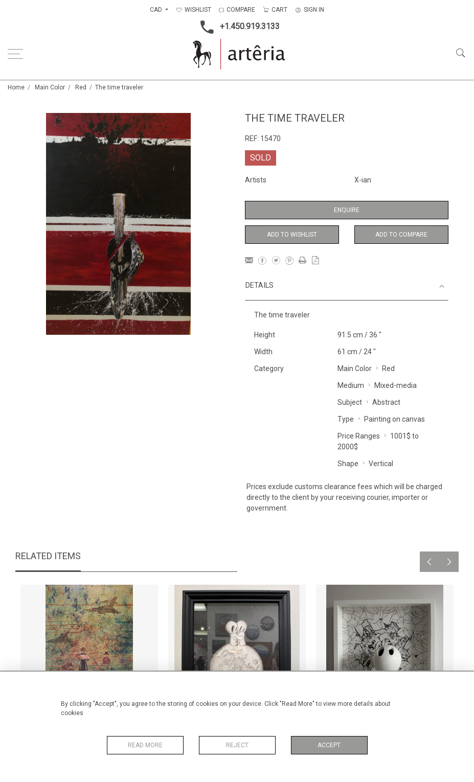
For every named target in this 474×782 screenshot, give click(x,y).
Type (345, 419)
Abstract (386, 402)
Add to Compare (401, 234)
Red (80, 87)
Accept (329, 745)
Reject (237, 745)
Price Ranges (358, 436)
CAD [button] (157, 9)
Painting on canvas (394, 419)
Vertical (381, 463)
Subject (349, 402)
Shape (347, 463)
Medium (350, 385)
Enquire (346, 210)
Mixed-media (395, 385)
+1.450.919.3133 (237, 27)
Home (16, 87)
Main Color (50, 87)
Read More (145, 745)
